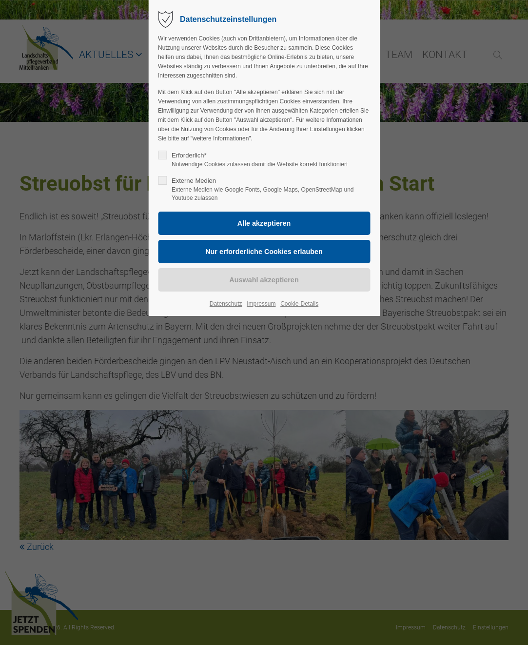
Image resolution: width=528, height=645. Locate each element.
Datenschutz (226, 303)
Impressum (261, 303)
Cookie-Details (299, 303)
